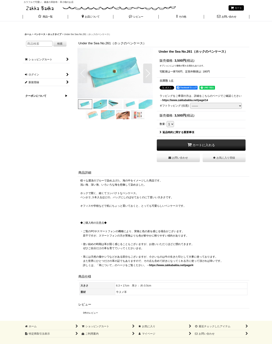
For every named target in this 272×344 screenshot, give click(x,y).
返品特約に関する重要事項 (177, 132)
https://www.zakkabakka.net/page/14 (185, 100)
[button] (90, 17)
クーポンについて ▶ (45, 95)
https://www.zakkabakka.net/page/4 (171, 265)
